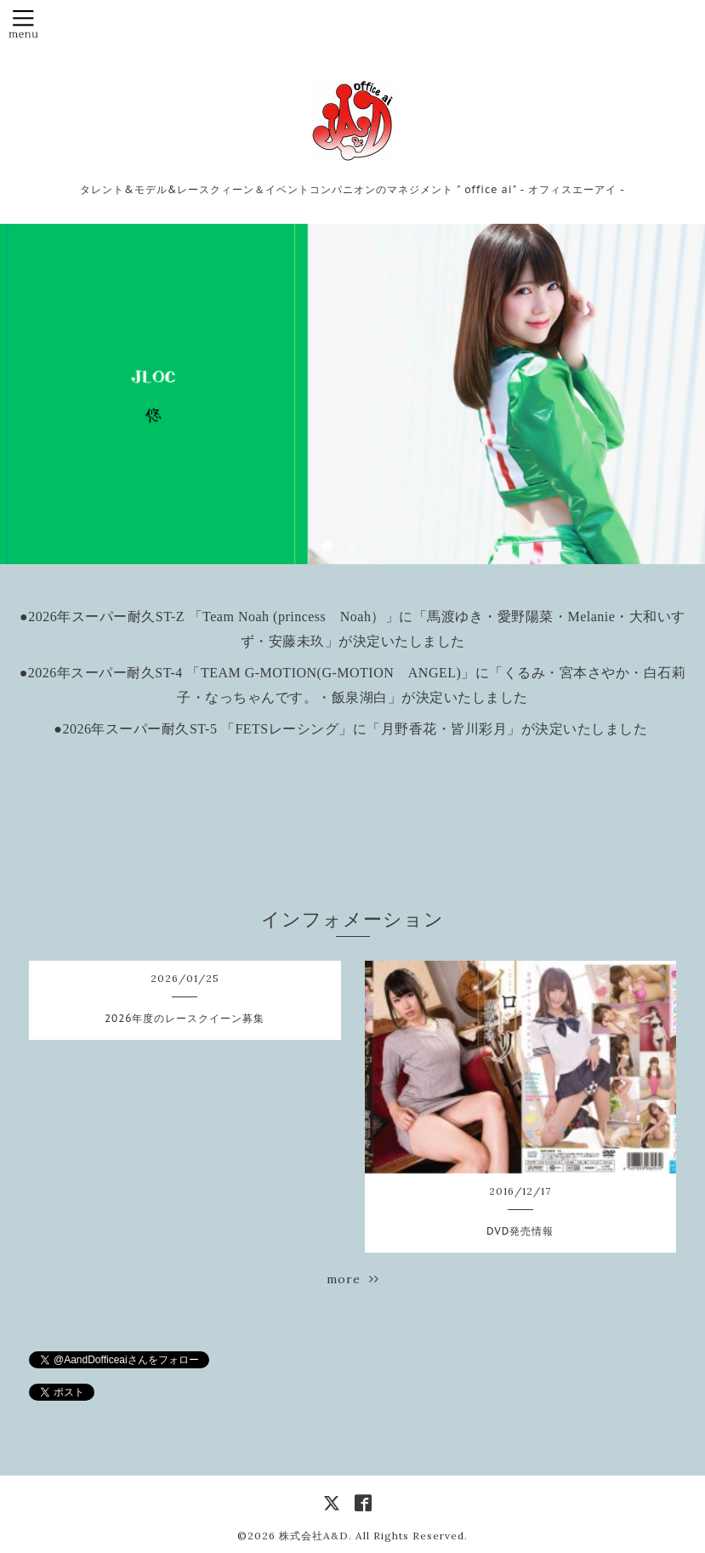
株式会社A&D (314, 1535)
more (353, 1279)
